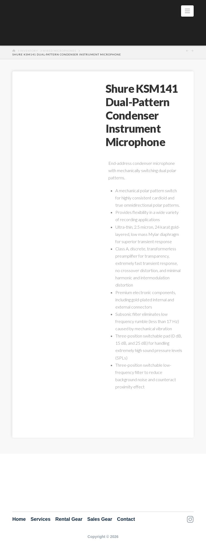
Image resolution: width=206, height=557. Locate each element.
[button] (187, 11)
